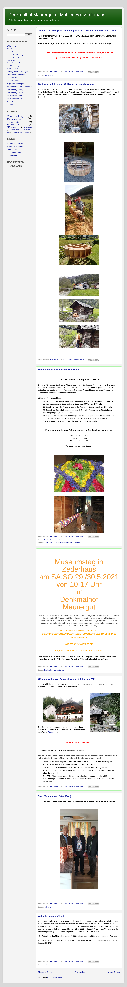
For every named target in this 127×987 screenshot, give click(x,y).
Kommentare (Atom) (54, 977)
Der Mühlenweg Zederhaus (17, 66)
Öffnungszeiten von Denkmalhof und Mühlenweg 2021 (66, 679)
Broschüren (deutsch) (15, 90)
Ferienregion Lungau (15, 152)
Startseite (80, 972)
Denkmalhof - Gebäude (15, 58)
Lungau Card (12, 155)
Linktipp (27, 132)
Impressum (11, 104)
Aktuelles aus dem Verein (51, 916)
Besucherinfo (13, 124)
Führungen (52, 732)
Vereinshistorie (12, 78)
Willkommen (11, 46)
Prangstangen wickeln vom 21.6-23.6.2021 (60, 369)
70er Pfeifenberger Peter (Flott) (54, 796)
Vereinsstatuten (13, 81)
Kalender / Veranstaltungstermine (19, 87)
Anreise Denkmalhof (14, 95)
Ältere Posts (113, 972)
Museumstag (15, 130)
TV (8, 132)
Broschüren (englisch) (15, 93)
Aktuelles (10, 49)
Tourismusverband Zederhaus (18, 146)
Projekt (27, 130)
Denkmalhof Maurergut (15, 55)
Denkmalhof (48, 540)
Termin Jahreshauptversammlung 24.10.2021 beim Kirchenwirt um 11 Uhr (77, 30)
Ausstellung (28, 127)
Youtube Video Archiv (15, 143)
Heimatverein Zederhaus (16, 75)
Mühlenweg (12, 127)
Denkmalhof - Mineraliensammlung (15, 62)
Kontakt (10, 101)
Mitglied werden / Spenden (17, 84)
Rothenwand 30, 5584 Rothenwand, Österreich (63, 542)
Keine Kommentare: (76, 71)
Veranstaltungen (13, 52)
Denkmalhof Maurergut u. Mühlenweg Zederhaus (56, 14)
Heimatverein (49, 75)
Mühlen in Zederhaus (15, 69)
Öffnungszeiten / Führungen (17, 72)
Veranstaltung (59, 540)
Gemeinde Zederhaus (15, 149)
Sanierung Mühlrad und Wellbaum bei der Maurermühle (67, 84)
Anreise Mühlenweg (14, 98)
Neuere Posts (45, 972)
